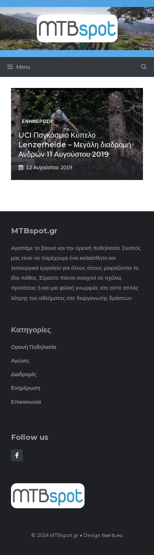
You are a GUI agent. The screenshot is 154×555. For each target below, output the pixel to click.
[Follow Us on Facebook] (17, 455)
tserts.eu (112, 535)
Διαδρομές (24, 374)
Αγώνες (20, 360)
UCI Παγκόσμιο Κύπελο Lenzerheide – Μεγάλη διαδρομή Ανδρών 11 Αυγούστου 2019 (74, 145)
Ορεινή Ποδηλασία (33, 346)
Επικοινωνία (26, 401)
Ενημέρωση (25, 387)
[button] (144, 67)
